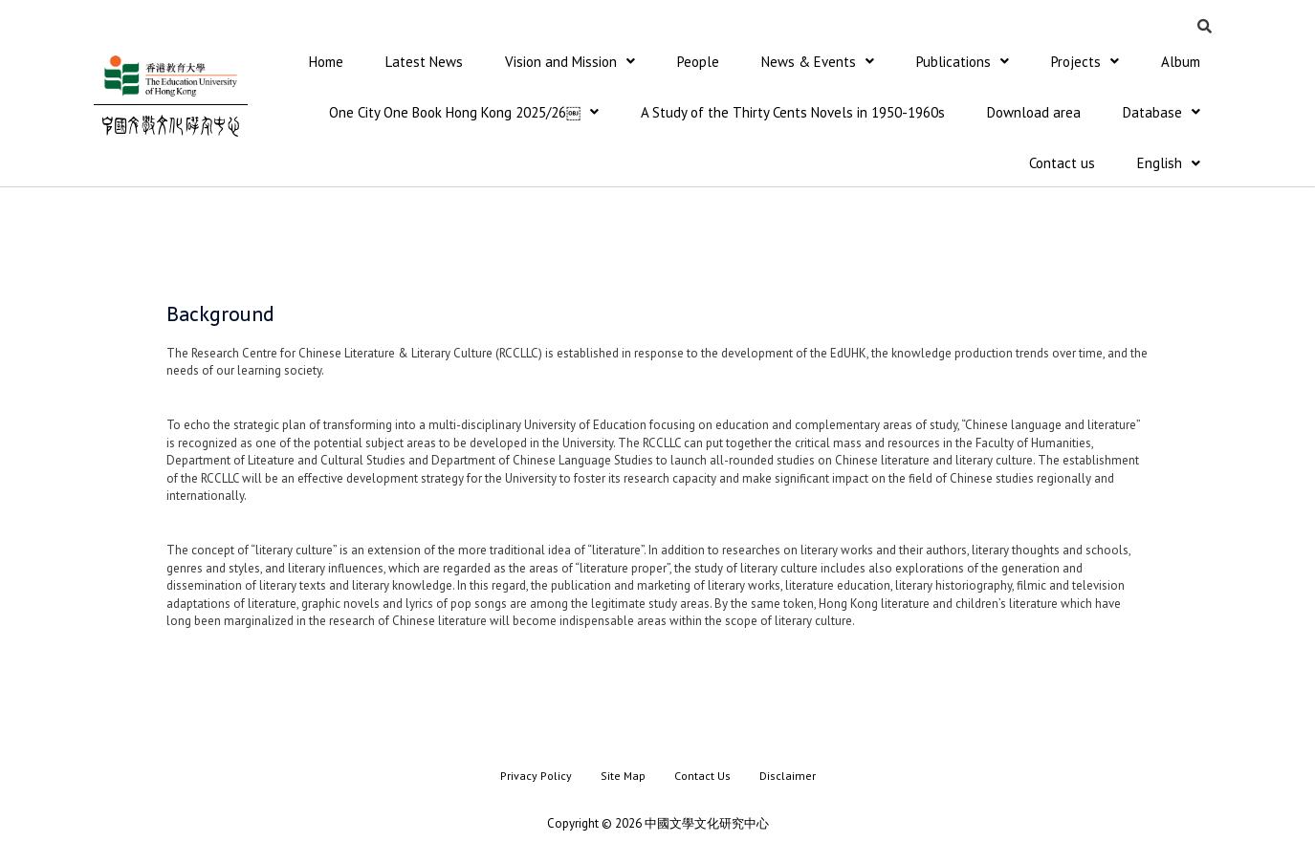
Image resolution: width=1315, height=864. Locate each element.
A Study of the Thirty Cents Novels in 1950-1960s (793, 113)
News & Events (817, 62)
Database (1161, 113)
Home (326, 62)
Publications (962, 62)
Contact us (1062, 165)
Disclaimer (787, 777)
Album (1180, 62)
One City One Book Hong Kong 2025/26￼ (464, 113)
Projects (1085, 62)
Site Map (623, 777)
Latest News (424, 62)
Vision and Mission (570, 62)
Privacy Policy (536, 777)
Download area (1034, 113)
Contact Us (702, 777)
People (698, 62)
